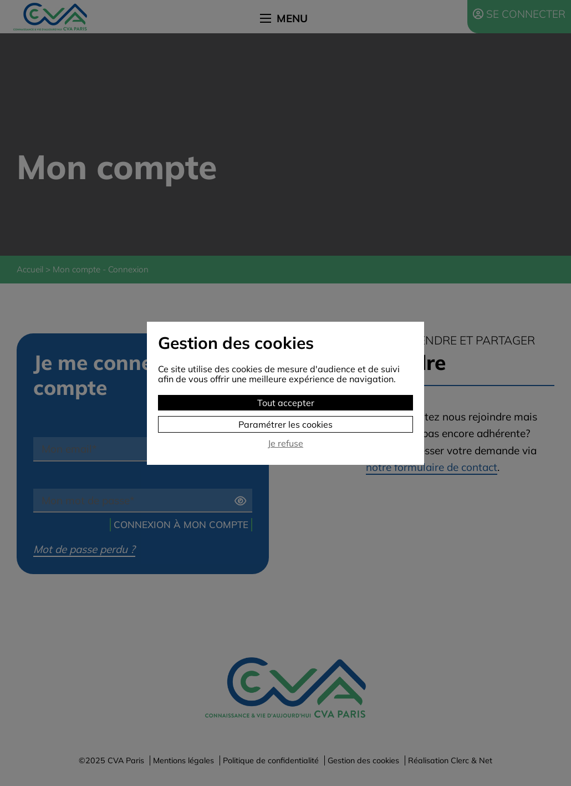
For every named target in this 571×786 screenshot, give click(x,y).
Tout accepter (285, 402)
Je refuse (285, 443)
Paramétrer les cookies (285, 424)
